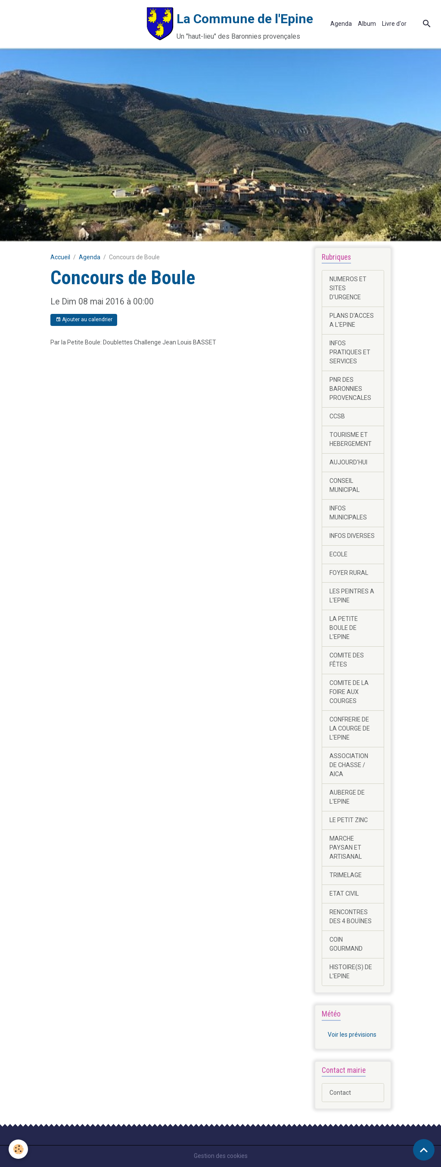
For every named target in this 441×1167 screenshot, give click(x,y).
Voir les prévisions (352, 1034)
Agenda (341, 23)
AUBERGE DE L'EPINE (347, 797)
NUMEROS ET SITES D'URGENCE (347, 288)
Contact (340, 1092)
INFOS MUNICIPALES (348, 513)
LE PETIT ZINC (348, 820)
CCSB (337, 416)
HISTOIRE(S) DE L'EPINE (350, 972)
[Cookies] (18, 1149)
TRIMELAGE (345, 875)
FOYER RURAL (348, 572)
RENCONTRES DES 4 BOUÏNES (350, 916)
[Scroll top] (424, 1150)
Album (367, 23)
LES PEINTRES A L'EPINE (351, 596)
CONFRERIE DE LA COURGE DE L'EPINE (349, 728)
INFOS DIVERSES (352, 535)
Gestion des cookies (221, 1155)
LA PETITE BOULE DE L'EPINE (343, 627)
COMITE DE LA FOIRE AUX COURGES (349, 691)
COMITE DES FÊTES (346, 660)
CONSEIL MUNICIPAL (344, 485)
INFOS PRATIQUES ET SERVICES (349, 352)
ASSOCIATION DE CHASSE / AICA (348, 764)
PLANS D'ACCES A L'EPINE (351, 320)
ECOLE (338, 554)
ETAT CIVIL (344, 893)
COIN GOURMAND (346, 944)
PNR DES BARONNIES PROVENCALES (350, 388)
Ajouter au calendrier (84, 319)
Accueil (60, 257)
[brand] (159, 24)
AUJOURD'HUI (348, 462)
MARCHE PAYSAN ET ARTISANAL (345, 847)
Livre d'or (394, 23)
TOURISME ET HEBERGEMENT (350, 439)
